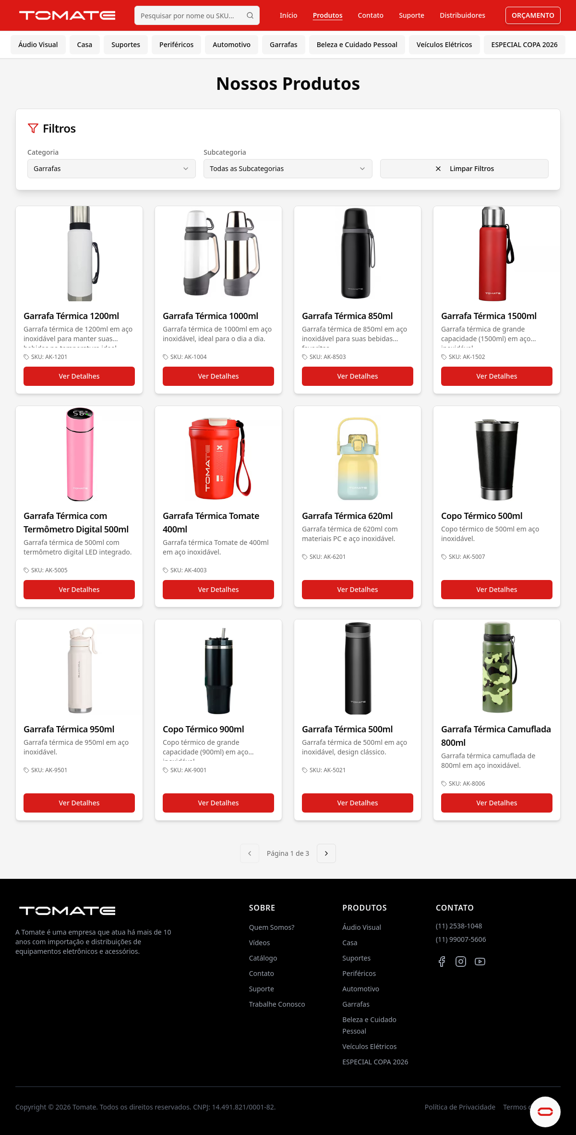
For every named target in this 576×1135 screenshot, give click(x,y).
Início (289, 15)
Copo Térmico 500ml (481, 515)
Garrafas (284, 44)
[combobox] (111, 168)
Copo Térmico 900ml (203, 729)
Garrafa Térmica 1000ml (210, 315)
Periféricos (176, 44)
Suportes (125, 44)
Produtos (328, 15)
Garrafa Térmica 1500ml (489, 315)
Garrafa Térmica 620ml (347, 515)
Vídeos (259, 942)
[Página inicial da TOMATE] (67, 15)
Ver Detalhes (79, 376)
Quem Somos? (272, 927)
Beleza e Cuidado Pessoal (357, 44)
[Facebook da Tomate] (441, 961)
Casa (85, 44)
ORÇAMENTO (533, 15)
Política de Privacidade (460, 1106)
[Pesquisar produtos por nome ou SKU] (197, 15)
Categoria (43, 152)
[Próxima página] (326, 853)
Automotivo (232, 44)
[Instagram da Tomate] (461, 961)
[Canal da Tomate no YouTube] (480, 961)
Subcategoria (225, 152)
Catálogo (263, 957)
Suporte (411, 15)
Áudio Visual (38, 44)
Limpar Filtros (464, 168)
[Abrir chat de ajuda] (545, 1112)
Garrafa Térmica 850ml (347, 315)
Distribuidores (462, 15)
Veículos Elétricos (444, 44)
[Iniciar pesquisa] (250, 15)
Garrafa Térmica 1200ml (71, 315)
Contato (371, 15)
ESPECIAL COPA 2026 (525, 44)
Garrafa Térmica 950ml (69, 729)
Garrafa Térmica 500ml (347, 729)
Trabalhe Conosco (277, 1004)
